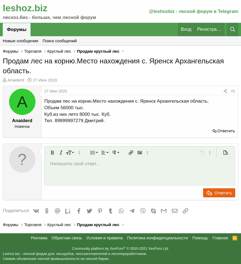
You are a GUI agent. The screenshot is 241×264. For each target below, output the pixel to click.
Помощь (200, 237)
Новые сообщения (20, 40)
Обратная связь (67, 237)
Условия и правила (104, 237)
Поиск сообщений (60, 40)
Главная (220, 237)
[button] (52, 152)
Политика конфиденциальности (157, 237)
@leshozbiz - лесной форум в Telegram (193, 11)
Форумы (16, 29)
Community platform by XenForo (120, 248)
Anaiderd (15, 80)
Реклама (39, 237)
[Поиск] (232, 29)
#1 (233, 91)
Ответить (226, 130)
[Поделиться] (225, 91)
